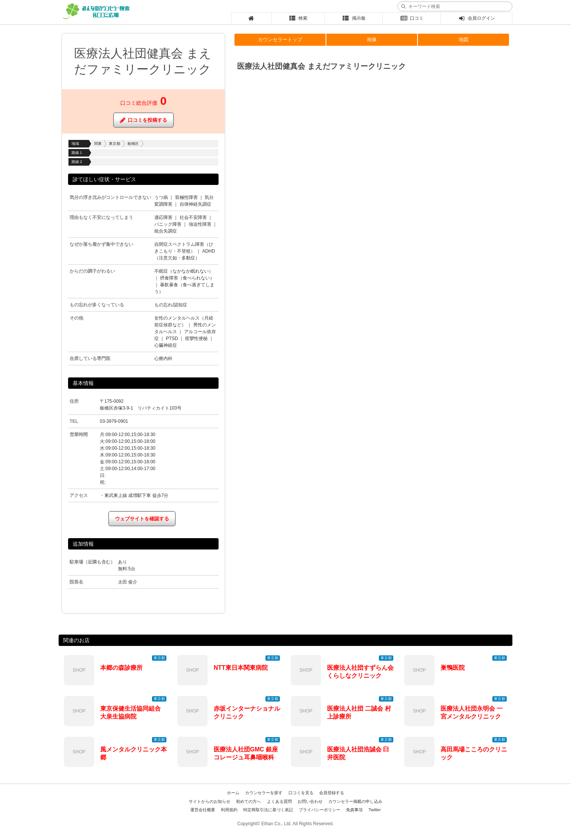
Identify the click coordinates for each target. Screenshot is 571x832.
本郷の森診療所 (121, 667)
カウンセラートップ (280, 39)
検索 (298, 18)
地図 (464, 39)
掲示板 (354, 18)
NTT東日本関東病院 (241, 667)
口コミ (412, 18)
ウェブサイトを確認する (142, 519)
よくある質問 (279, 801)
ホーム (233, 792)
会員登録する (331, 792)
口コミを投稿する (143, 120)
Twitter (374, 809)
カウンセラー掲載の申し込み (355, 801)
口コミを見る (301, 792)
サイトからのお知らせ (209, 801)
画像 (372, 39)
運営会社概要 (202, 809)
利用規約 (229, 809)
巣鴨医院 (453, 667)
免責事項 (354, 809)
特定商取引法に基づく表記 (268, 809)
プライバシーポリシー (319, 809)
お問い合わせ (310, 801)
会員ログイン (476, 18)
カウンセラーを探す (263, 792)
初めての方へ (248, 801)
